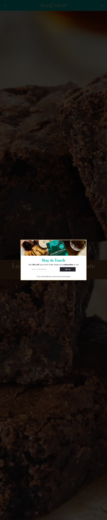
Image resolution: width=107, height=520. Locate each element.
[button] (83, 242)
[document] (53, 260)
